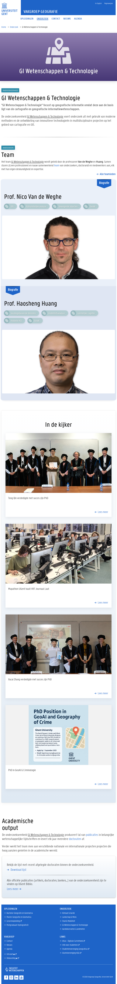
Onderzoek (14, 26)
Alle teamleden (108, 174)
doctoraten (75, 839)
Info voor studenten (70, 944)
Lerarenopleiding (13, 920)
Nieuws (9, 944)
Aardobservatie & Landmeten (73, 928)
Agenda (9, 948)
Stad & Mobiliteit (68, 920)
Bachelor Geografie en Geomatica (20, 912)
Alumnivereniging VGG (71, 952)
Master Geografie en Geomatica (19, 916)
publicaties (92, 835)
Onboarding (11, 958)
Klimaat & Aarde (68, 912)
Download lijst (18, 870)
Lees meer (103, 512)
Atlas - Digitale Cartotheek (72, 940)
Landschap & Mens (69, 916)
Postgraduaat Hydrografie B (17, 924)
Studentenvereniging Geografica (75, 948)
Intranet (10, 954)
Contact (10, 940)
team (56, 165)
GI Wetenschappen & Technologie (75, 924)
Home (3, 26)
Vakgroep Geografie (41, 11)
